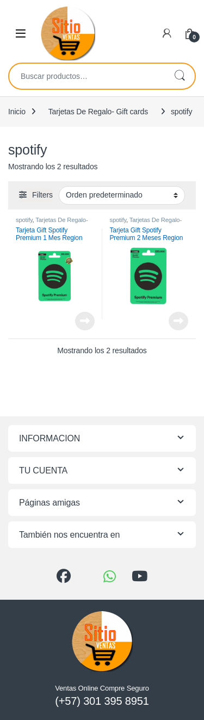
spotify (24, 220)
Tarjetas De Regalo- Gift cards (98, 111)
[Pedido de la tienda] (122, 195)
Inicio (17, 111)
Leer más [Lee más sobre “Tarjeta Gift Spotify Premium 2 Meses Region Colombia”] (178, 321)
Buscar (179, 76)
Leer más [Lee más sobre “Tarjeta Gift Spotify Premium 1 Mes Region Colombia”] (85, 321)
